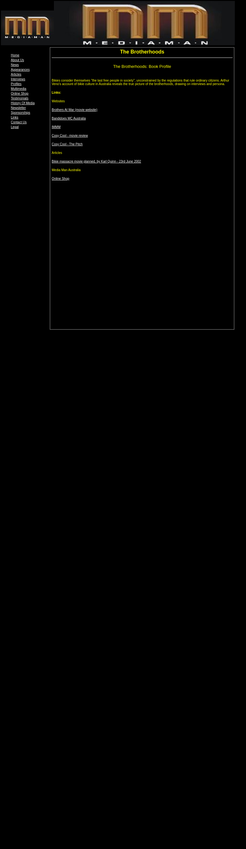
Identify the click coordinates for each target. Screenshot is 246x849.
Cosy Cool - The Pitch (67, 144)
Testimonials (19, 98)
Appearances (20, 69)
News (15, 65)
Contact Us (18, 122)
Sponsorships (20, 112)
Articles (16, 74)
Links (14, 117)
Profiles (16, 84)
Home (15, 55)
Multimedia (18, 89)
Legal (15, 127)
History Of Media (22, 103)
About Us (17, 60)
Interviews (18, 79)
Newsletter (18, 108)
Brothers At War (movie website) (74, 110)
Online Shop (19, 93)
